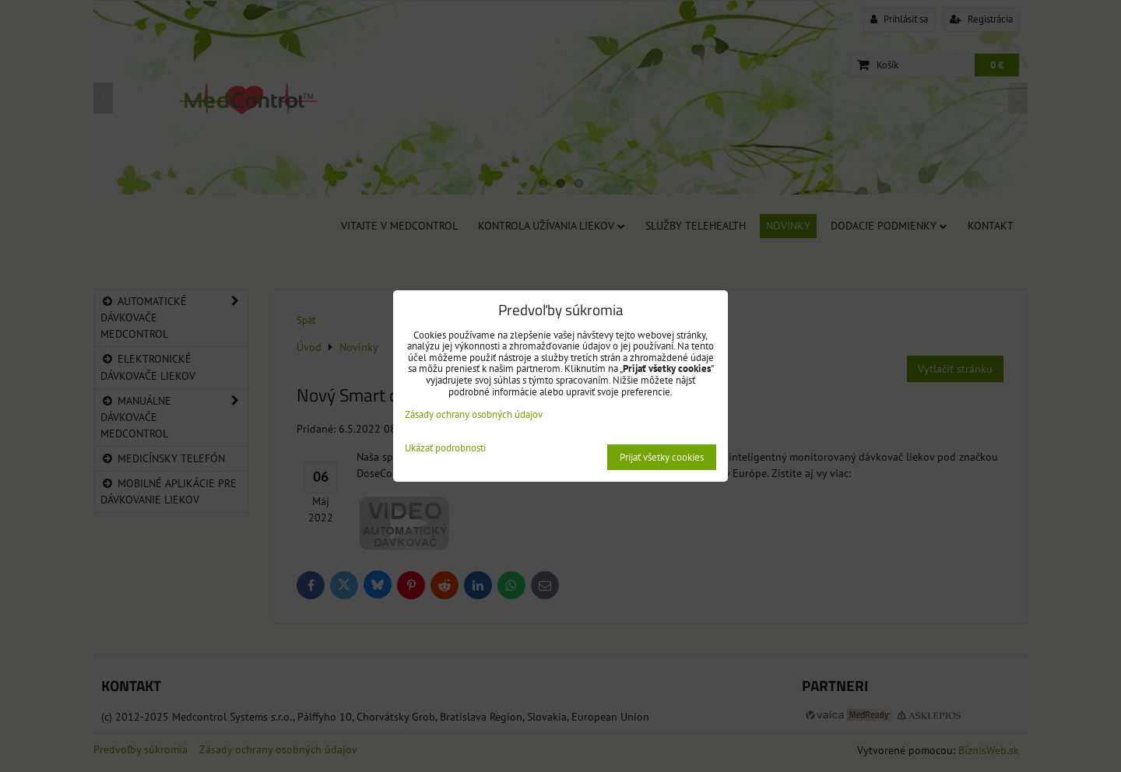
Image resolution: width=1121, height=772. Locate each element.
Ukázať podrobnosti (445, 448)
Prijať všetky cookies (662, 457)
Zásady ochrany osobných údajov (474, 414)
